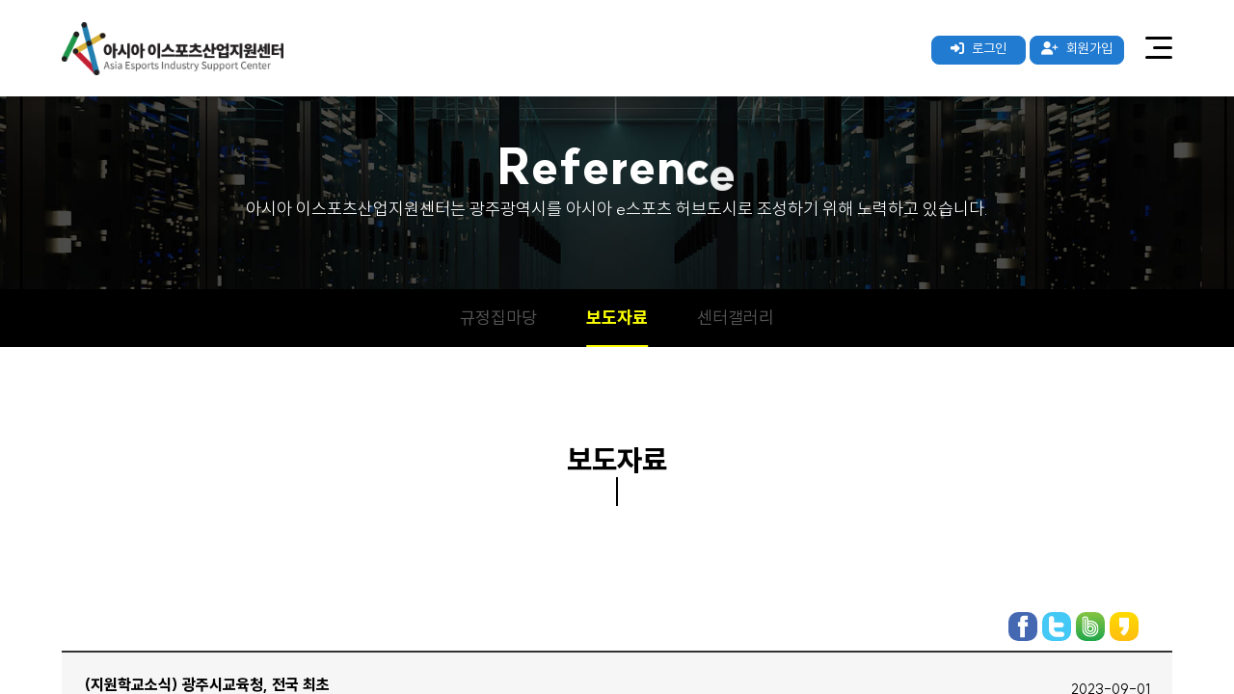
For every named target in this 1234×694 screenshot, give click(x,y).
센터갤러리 (735, 318)
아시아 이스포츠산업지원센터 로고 (172, 48)
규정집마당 (498, 318)
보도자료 (617, 318)
